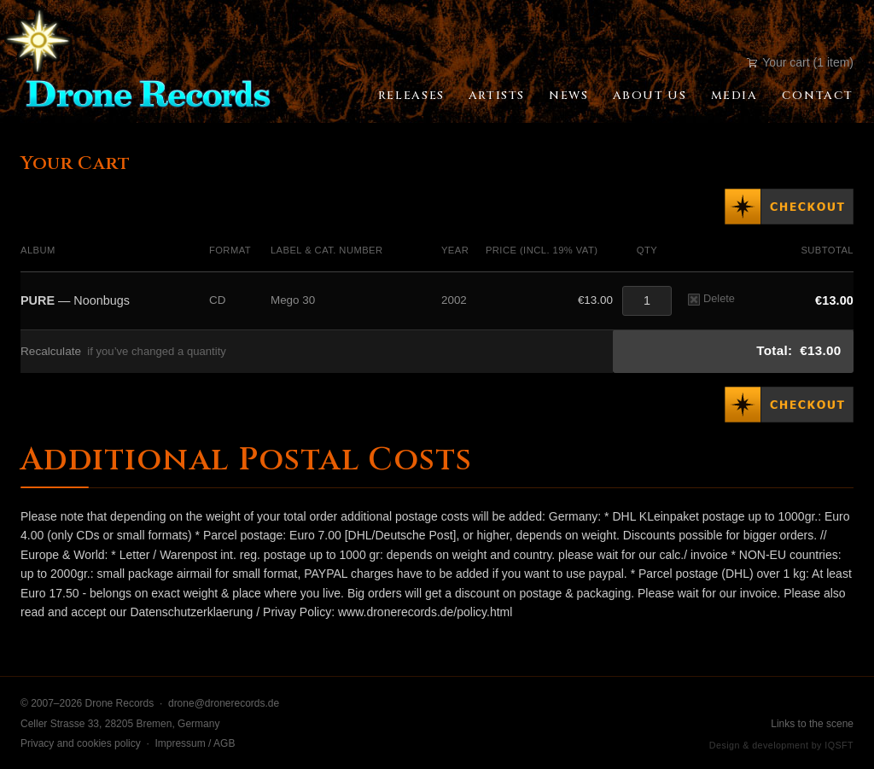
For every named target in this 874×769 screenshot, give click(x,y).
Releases (411, 95)
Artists (497, 95)
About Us (650, 95)
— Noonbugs (75, 300)
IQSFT (839, 745)
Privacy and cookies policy (80, 743)
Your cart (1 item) (800, 62)
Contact (818, 95)
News (568, 95)
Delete (711, 298)
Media (734, 95)
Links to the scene (812, 724)
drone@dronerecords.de (223, 703)
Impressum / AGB (194, 743)
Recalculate (50, 351)
